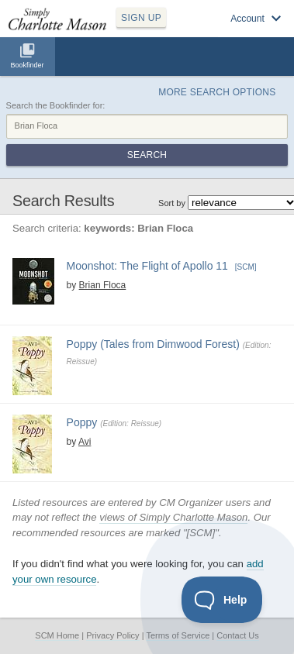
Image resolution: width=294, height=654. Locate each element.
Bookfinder (26, 65)
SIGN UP (141, 17)
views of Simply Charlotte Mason (173, 517)
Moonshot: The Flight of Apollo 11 (147, 266)
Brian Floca (102, 285)
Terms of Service (177, 635)
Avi (84, 441)
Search (147, 155)
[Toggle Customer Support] (222, 600)
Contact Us (237, 635)
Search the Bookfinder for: (55, 105)
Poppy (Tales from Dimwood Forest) (153, 344)
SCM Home (57, 635)
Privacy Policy (112, 635)
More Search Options (216, 92)
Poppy (82, 422)
